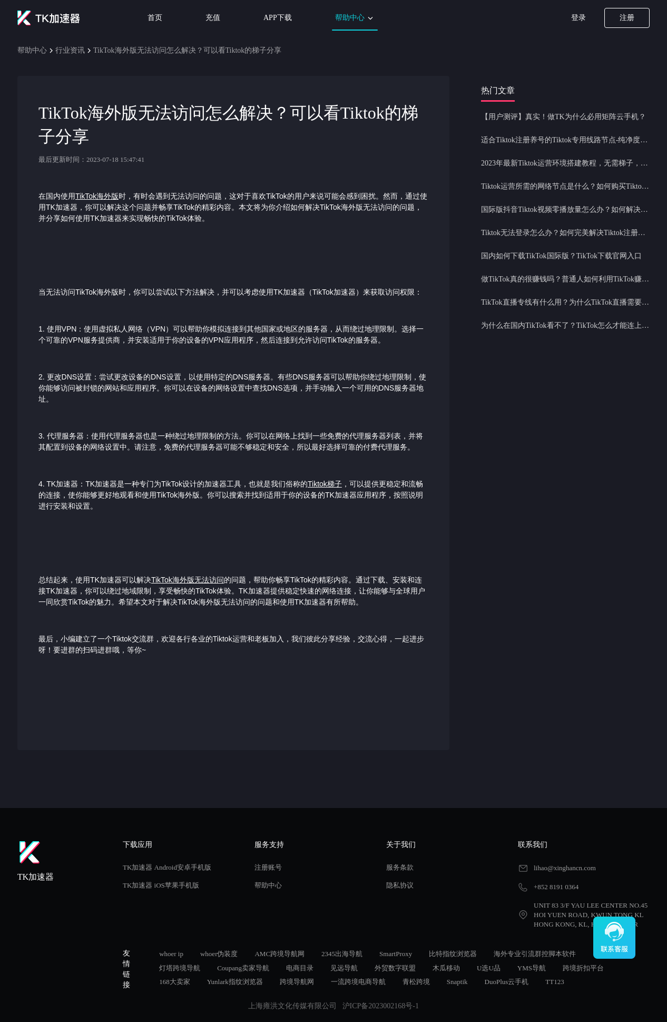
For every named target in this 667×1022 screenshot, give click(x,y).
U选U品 (489, 968)
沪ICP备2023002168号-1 (380, 1006)
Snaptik (457, 982)
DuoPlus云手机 (507, 982)
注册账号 (268, 867)
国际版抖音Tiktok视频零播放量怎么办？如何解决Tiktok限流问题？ (565, 209)
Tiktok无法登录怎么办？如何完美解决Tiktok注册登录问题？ (565, 233)
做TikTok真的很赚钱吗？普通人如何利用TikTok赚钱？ (565, 279)
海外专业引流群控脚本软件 (535, 954)
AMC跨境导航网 (279, 954)
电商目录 (299, 968)
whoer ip (171, 954)
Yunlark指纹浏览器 (235, 982)
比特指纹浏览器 (453, 954)
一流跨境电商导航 (358, 982)
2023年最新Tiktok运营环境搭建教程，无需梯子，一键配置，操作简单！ (565, 163)
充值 (212, 18)
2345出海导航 (341, 954)
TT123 (554, 982)
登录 (578, 18)
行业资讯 (70, 50)
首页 (155, 18)
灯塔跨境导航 (179, 968)
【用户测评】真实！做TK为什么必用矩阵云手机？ (563, 117)
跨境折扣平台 (583, 968)
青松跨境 (416, 982)
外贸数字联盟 (395, 968)
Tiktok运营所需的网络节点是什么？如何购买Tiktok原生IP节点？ (565, 186)
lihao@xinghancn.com (565, 868)
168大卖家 (174, 982)
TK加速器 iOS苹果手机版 (161, 885)
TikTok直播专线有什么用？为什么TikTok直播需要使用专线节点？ (565, 302)
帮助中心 (355, 18)
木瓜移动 (446, 968)
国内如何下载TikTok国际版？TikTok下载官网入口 (561, 256)
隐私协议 (400, 885)
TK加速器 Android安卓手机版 (167, 867)
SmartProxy (395, 954)
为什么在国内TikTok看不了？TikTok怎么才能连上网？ (565, 325)
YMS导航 (531, 968)
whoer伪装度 (219, 954)
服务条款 (400, 867)
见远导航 (344, 968)
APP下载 (277, 18)
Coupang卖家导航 (243, 968)
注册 (627, 18)
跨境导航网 (297, 982)
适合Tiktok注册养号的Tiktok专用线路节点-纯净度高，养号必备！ (565, 140)
